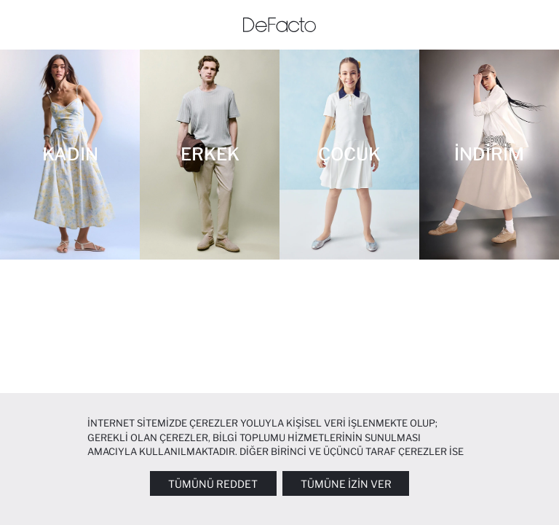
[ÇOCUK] (349, 155)
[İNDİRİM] (489, 155)
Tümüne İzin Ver (346, 484)
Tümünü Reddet (213, 484)
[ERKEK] (210, 155)
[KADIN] (70, 155)
